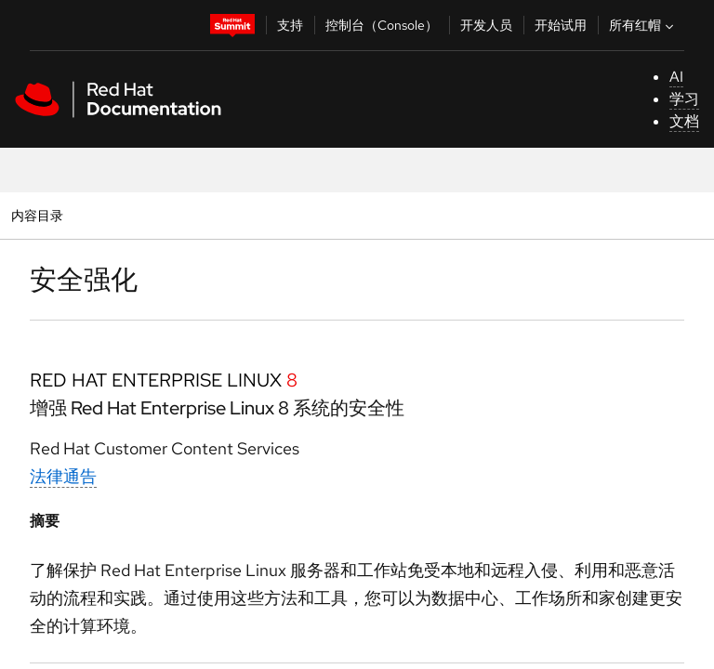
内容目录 (36, 215)
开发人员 (486, 25)
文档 (684, 121)
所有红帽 (643, 25)
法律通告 (63, 476)
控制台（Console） (381, 25)
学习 (684, 99)
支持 (290, 25)
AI (676, 76)
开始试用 (561, 25)
